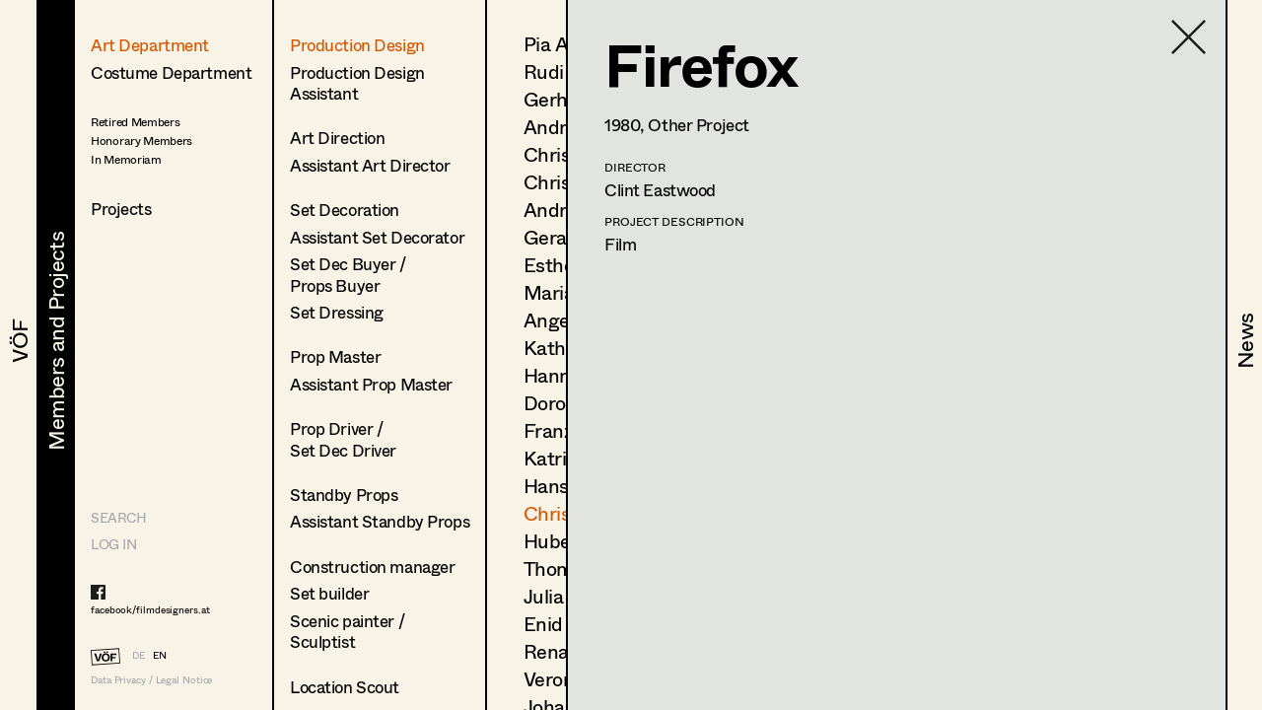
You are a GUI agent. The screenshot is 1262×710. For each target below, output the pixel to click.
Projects (121, 208)
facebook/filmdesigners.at (150, 609)
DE (138, 655)
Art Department (150, 45)
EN (160, 655)
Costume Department (171, 72)
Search (118, 517)
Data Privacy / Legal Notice (151, 680)
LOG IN (113, 543)
